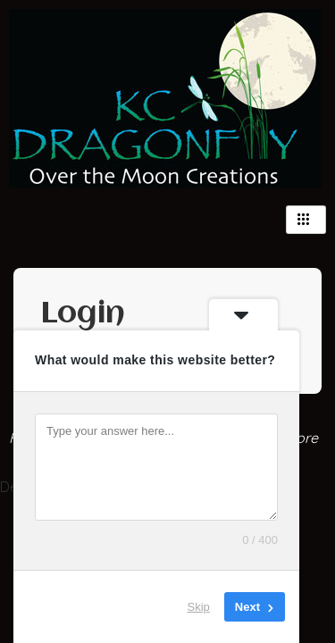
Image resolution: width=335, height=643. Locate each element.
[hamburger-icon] (306, 219)
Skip (199, 607)
